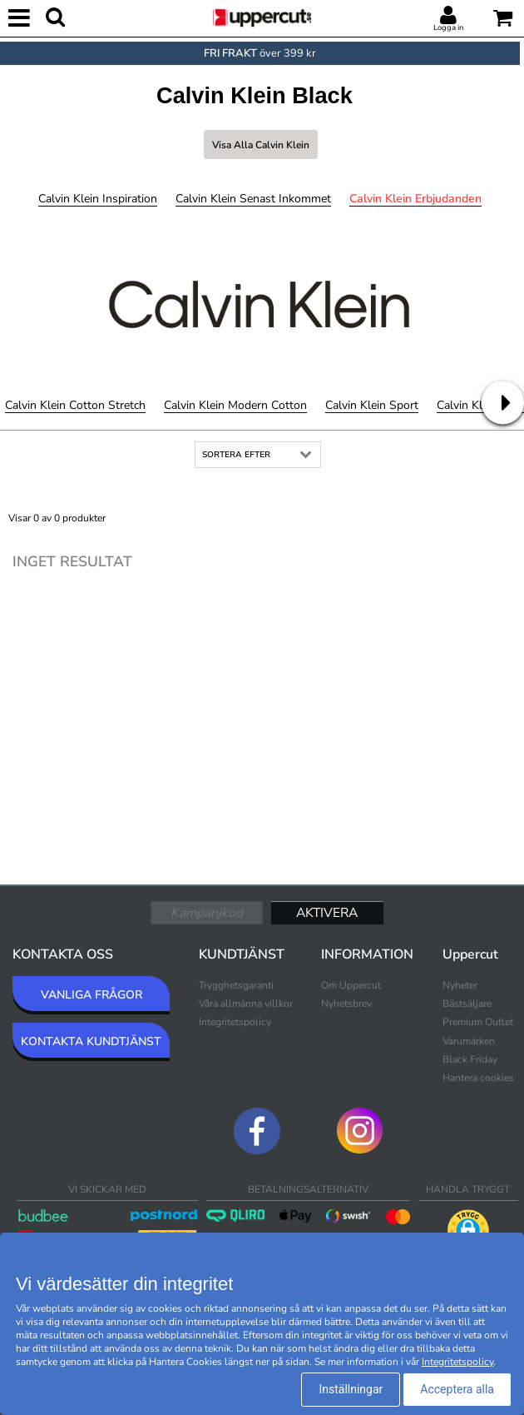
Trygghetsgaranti (236, 985)
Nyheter (459, 985)
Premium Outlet (477, 1022)
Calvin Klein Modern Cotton (235, 405)
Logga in (448, 27)
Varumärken (468, 1041)
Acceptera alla (457, 1389)
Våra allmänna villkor (246, 1003)
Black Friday (469, 1059)
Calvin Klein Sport (371, 405)
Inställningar (351, 1389)
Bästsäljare (467, 1003)
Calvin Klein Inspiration (97, 199)
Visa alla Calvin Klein (260, 145)
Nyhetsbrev (346, 1003)
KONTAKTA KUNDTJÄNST (91, 1041)
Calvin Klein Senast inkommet (253, 199)
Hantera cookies (478, 1077)
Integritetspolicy (235, 1022)
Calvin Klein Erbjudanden (415, 199)
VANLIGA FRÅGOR (91, 995)
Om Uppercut (351, 985)
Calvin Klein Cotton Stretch (75, 405)
